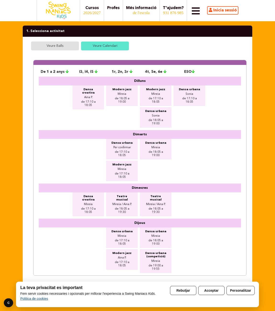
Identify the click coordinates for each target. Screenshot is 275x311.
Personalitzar (240, 290)
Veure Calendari (105, 45)
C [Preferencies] (8, 303)
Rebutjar (183, 290)
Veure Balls (55, 45)
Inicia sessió (223, 10)
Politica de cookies (34, 298)
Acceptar (211, 290)
